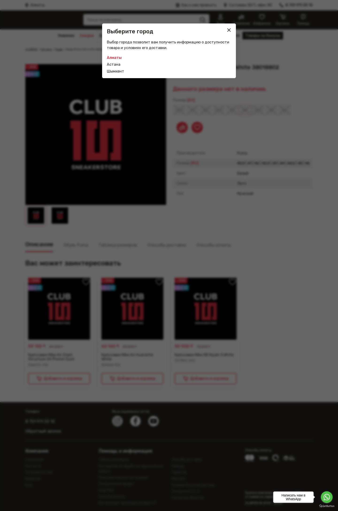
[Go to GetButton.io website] (326, 506)
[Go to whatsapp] (327, 497)
